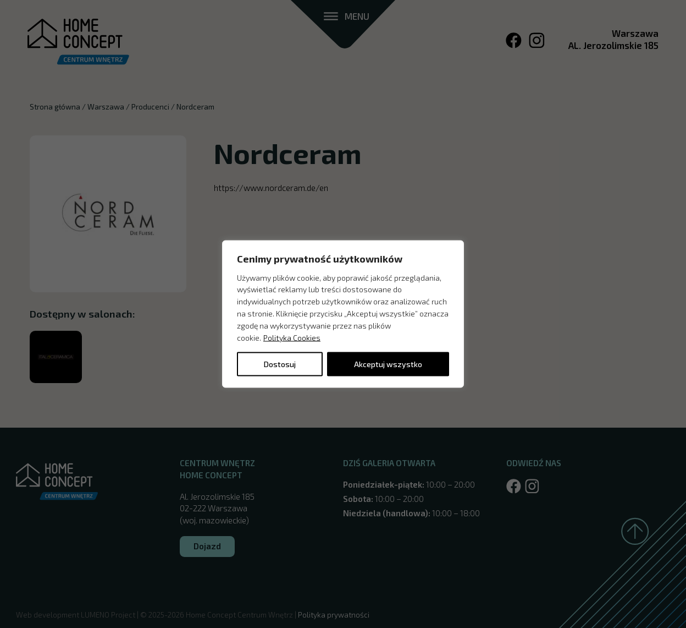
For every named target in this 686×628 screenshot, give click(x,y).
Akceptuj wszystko (388, 364)
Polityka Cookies (291, 337)
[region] (343, 314)
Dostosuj (280, 364)
